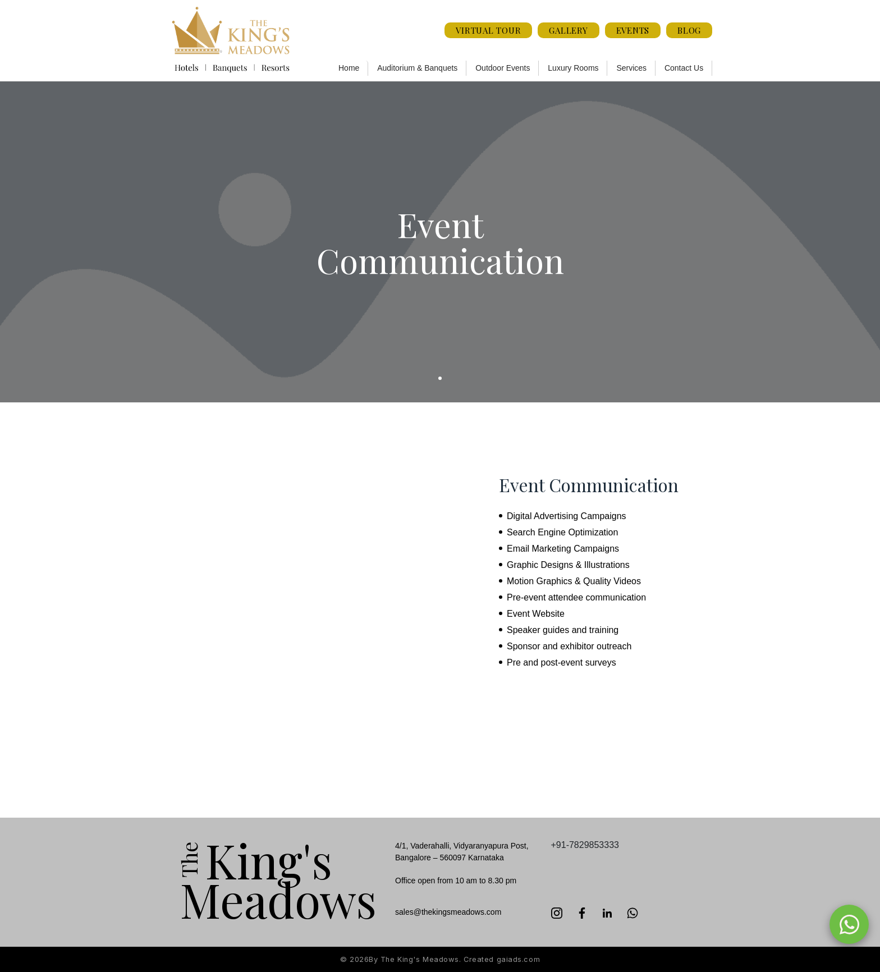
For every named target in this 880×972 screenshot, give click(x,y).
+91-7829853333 (585, 845)
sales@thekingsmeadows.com (448, 911)
